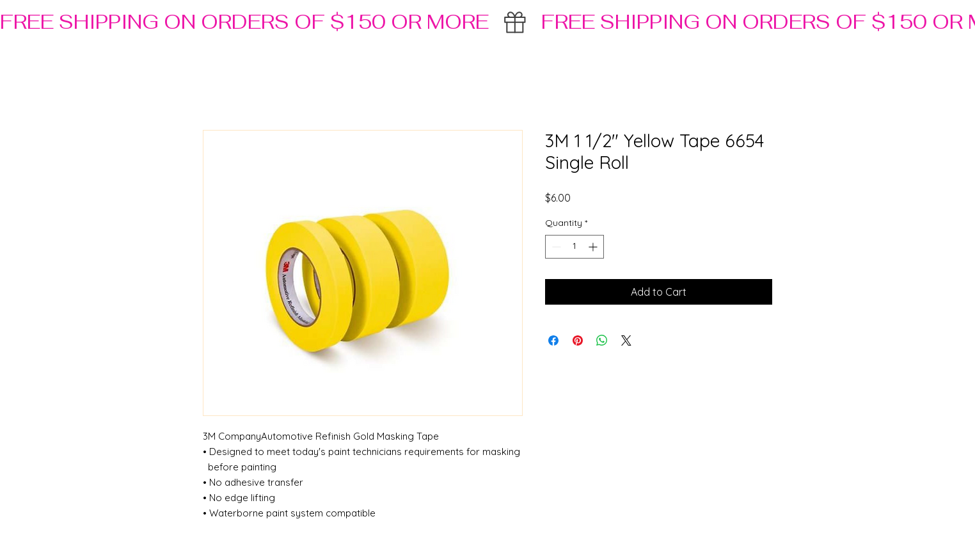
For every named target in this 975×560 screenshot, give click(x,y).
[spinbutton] (574, 247)
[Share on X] (626, 340)
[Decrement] (555, 247)
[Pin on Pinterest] (577, 340)
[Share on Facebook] (553, 340)
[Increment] (594, 247)
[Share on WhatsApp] (602, 340)
